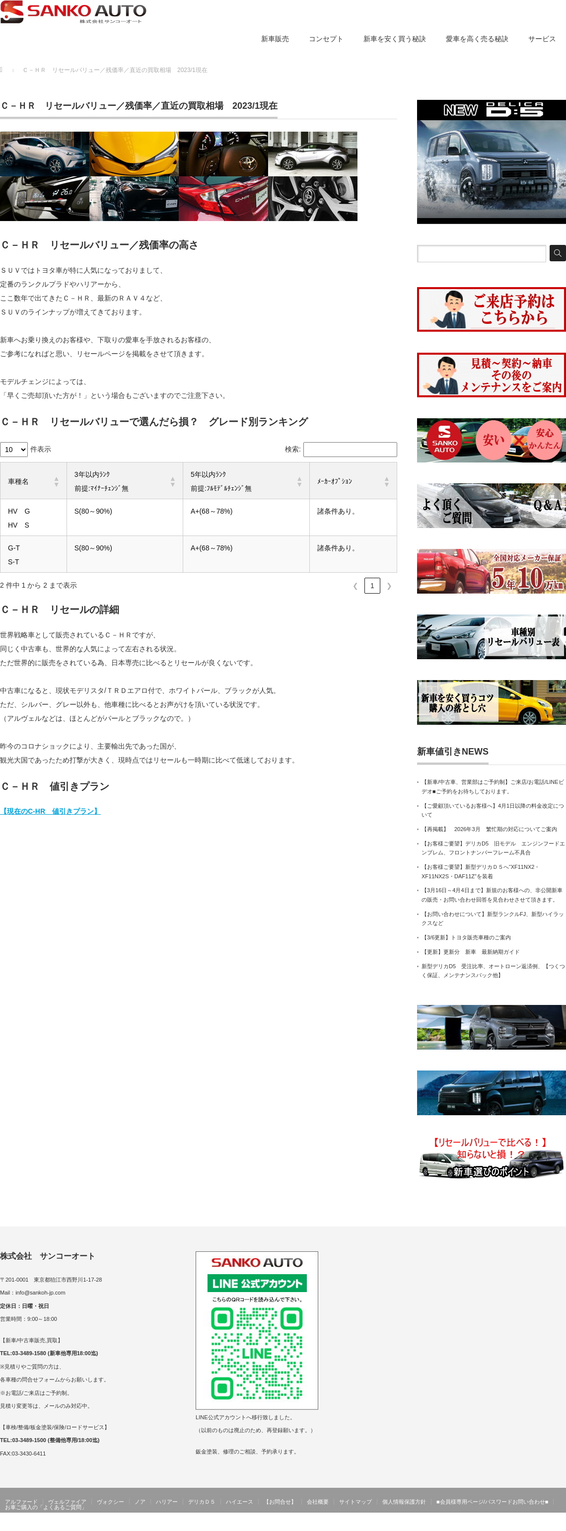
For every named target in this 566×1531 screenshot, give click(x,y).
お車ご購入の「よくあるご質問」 (46, 1507)
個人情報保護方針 (404, 1502)
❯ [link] (389, 586)
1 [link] (372, 586)
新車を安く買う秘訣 (394, 39)
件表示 (40, 449)
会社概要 (318, 1502)
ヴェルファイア (67, 1502)
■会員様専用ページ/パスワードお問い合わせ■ (492, 1502)
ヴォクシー (110, 1502)
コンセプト (326, 39)
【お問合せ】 (280, 1502)
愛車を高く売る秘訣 (477, 39)
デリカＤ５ (201, 1502)
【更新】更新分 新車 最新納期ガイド (471, 952)
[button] (56, 481)
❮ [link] (355, 586)
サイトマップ (355, 1502)
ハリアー (167, 1502)
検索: (293, 449)
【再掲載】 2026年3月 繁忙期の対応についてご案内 (489, 829)
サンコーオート (545, 1523)
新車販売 (275, 39)
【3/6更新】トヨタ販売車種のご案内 (466, 937)
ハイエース (239, 1502)
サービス (542, 39)
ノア (140, 1502)
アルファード (21, 1502)
